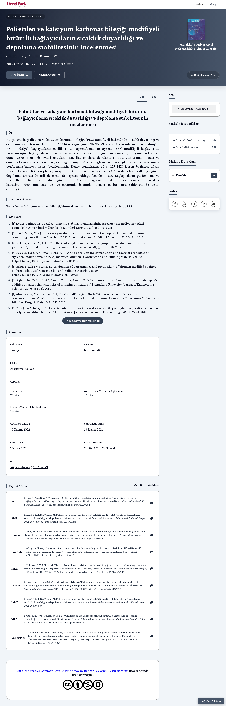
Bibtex (153, 485)
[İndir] (214, 175)
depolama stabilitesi (85, 206)
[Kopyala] (151, 503)
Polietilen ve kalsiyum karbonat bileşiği (33, 206)
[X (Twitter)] (194, 204)
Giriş (213, 4)
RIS (138, 485)
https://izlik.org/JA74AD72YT (29, 467)
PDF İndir (19, 74)
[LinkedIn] (204, 204)
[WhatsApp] (184, 204)
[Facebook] (175, 204)
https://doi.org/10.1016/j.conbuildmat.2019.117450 (44, 261)
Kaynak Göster (49, 74)
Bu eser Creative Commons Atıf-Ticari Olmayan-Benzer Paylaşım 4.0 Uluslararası (72, 670)
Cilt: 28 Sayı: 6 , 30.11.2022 (191, 108)
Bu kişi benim (114, 391)
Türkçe (200, 4)
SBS (129, 206)
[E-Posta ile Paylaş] (213, 204)
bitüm (66, 206)
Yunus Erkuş (14, 63)
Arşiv (172, 94)
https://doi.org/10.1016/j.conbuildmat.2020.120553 (45, 274)
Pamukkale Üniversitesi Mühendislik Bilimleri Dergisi (196, 46)
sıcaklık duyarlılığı (112, 206)
